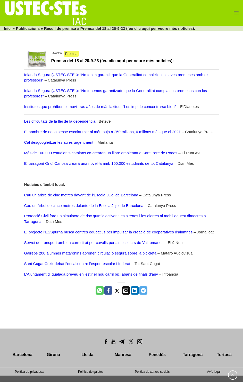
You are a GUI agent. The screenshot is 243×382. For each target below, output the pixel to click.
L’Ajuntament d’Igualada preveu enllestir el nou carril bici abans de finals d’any (91, 274)
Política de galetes (90, 372)
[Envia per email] (126, 290)
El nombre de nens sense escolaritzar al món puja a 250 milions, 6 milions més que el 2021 (102, 132)
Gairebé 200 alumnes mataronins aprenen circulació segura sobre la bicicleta (90, 253)
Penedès (157, 354)
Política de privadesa (29, 372)
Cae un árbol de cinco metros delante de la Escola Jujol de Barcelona (84, 205)
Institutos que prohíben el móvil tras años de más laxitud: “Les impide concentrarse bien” (100, 106)
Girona (53, 354)
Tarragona (193, 354)
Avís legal (214, 372)
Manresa (123, 354)
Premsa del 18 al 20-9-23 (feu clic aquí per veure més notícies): (112, 61)
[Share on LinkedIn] (135, 290)
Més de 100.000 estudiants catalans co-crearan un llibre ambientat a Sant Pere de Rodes (101, 153)
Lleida (87, 354)
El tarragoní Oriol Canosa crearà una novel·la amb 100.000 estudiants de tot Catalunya (98, 163)
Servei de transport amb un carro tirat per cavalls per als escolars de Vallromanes (94, 242)
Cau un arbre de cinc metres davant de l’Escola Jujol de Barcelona (81, 195)
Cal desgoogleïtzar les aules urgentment (59, 142)
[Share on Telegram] (143, 290)
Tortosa (224, 354)
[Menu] (236, 13)
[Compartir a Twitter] (117, 290)
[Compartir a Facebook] (108, 290)
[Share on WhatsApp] (100, 290)
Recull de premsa (60, 28)
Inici (8, 28)
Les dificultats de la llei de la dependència (60, 121)
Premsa (71, 54)
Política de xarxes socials (152, 372)
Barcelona (22, 354)
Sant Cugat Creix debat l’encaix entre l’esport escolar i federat (77, 263)
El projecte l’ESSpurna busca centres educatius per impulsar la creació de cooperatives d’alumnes (108, 232)
